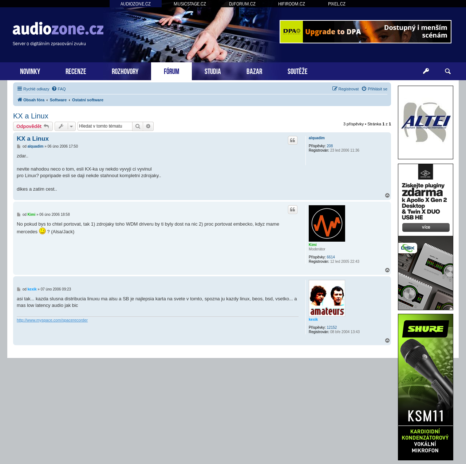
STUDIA (213, 70)
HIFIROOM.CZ (291, 4)
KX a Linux (30, 116)
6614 (331, 257)
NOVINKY (30, 70)
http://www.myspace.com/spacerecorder (52, 320)
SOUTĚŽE (298, 70)
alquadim (317, 138)
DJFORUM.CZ (242, 4)
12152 (332, 327)
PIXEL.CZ (336, 4)
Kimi (313, 245)
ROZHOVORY (125, 70)
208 (330, 146)
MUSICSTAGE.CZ (190, 4)
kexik (313, 319)
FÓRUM (171, 70)
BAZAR (254, 70)
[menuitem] (58, 89)
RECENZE (76, 70)
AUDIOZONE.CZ (136, 4)
